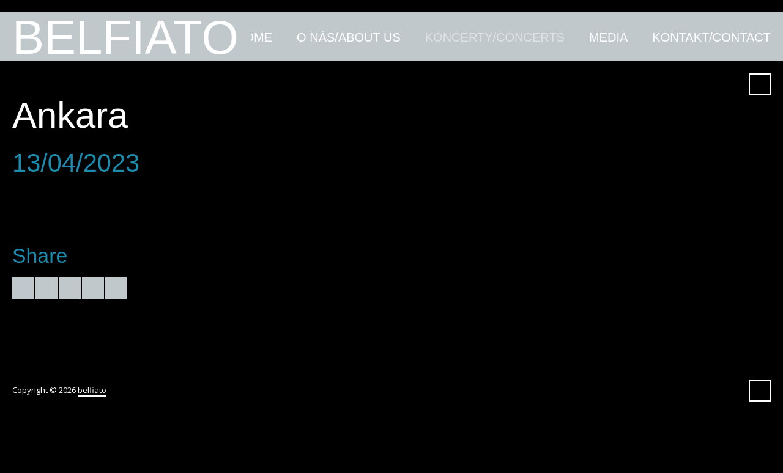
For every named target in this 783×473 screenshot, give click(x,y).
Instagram (730, 84)
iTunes (664, 84)
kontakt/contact (711, 37)
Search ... (760, 84)
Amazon (620, 84)
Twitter (576, 84)
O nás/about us (349, 37)
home (254, 37)
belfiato (125, 36)
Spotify (708, 84)
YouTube (642, 84)
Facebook (598, 84)
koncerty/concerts (495, 37)
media (608, 37)
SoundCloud (686, 84)
